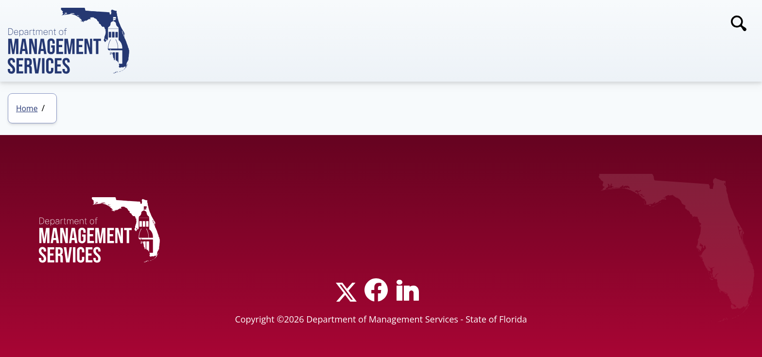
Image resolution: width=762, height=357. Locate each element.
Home (27, 108)
